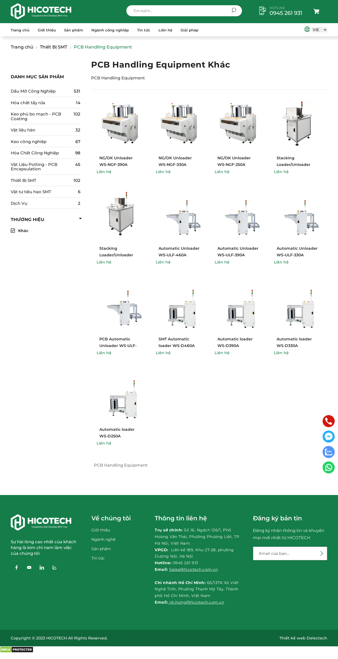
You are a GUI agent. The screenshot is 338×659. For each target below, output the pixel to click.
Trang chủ (20, 30)
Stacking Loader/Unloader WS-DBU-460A (293, 164)
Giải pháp (189, 30)
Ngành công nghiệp (110, 30)
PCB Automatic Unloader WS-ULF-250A (118, 346)
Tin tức (143, 30)
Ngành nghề (103, 539)
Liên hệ (165, 30)
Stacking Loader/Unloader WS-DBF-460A (116, 255)
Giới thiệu (47, 30)
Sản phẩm (73, 30)
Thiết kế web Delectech (303, 638)
